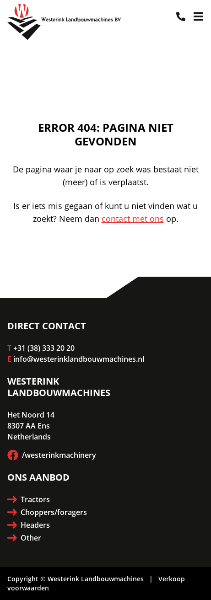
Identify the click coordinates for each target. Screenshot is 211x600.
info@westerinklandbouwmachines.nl (78, 359)
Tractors (28, 499)
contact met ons (133, 218)
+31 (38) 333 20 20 (44, 348)
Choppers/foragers (47, 512)
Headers (28, 525)
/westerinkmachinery (51, 455)
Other (24, 537)
